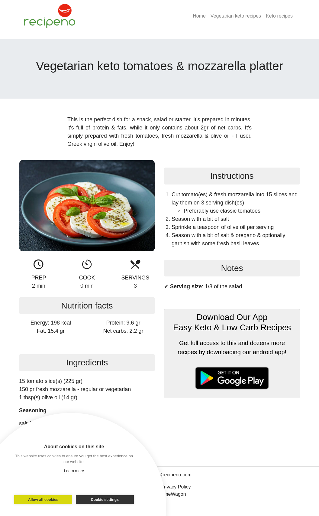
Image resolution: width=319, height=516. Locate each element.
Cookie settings (105, 500)
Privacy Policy (176, 486)
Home (199, 15)
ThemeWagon (171, 494)
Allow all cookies (43, 500)
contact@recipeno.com (167, 474)
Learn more (74, 471)
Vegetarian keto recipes (236, 15)
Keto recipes (279, 15)
